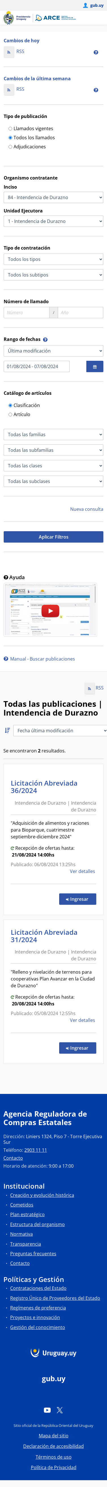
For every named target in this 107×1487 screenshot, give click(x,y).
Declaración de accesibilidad (53, 1446)
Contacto (13, 1158)
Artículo (19, 414)
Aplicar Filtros (54, 537)
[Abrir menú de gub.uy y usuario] (93, 5)
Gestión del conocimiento (37, 1327)
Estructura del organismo (37, 1224)
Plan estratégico (27, 1214)
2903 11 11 (35, 1150)
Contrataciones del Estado (38, 1288)
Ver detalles (83, 871)
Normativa (21, 1234)
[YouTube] (47, 1410)
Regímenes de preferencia (38, 1308)
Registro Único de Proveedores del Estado (55, 1298)
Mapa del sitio (54, 1436)
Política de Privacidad (53, 1467)
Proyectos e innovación (35, 1317)
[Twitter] (59, 1410)
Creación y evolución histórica (42, 1195)
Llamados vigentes (30, 129)
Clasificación (24, 405)
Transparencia (25, 1244)
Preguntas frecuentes (33, 1253)
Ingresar (81, 898)
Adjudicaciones (27, 147)
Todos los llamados (31, 138)
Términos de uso (54, 1457)
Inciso (10, 187)
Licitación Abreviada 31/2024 (44, 935)
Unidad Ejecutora (23, 211)
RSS (14, 51)
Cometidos (21, 1205)
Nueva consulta (86, 509)
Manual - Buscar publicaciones (39, 659)
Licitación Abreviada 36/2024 (44, 786)
